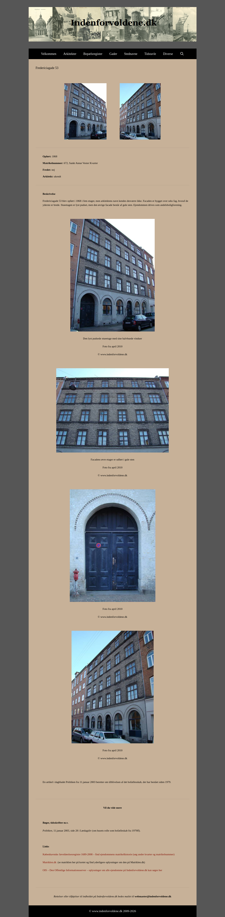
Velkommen (48, 54)
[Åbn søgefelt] (182, 54)
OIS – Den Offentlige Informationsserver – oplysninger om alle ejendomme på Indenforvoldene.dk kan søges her (102, 870)
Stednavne (130, 54)
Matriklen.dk (49, 862)
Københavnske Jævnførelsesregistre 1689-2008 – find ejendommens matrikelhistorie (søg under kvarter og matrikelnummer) (109, 854)
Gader (113, 54)
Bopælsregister (92, 54)
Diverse (168, 54)
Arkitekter (69, 54)
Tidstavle (150, 54)
